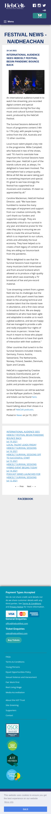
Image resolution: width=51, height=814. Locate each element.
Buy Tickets (13, 640)
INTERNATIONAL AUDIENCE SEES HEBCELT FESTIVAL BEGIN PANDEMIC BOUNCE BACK (25, 435)
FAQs (8, 656)
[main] (25, 235)
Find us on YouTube (44, 10)
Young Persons (13, 667)
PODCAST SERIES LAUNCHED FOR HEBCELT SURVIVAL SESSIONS (23, 476)
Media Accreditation (15, 692)
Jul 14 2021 (12, 470)
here (34, 396)
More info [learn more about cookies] (8, 802)
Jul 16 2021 (12, 451)
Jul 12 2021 (12, 480)
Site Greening (12, 705)
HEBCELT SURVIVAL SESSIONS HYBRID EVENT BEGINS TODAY (22, 466)
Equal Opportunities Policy (18, 672)
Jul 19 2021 (12, 441)
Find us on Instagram (39, 5)
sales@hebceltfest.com (16, 633)
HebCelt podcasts (24, 409)
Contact (9, 715)
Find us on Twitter (44, 5)
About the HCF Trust (15, 700)
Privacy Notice (16, 606)
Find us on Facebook (34, 5)
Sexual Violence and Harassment (21, 677)
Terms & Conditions (31, 603)
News (19, 415)
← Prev (20, 486)
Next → (30, 486)
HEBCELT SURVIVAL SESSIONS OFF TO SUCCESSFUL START (24, 456)
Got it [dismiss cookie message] (25, 809)
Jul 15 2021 (12, 461)
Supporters (11, 710)
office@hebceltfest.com (17, 623)
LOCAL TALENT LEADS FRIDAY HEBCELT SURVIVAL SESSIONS (22, 446)
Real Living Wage (14, 687)
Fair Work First (12, 682)
